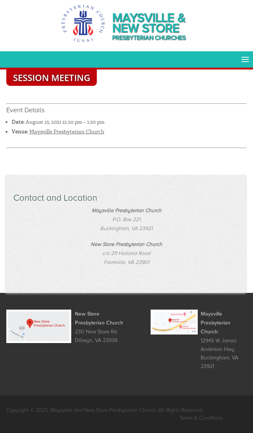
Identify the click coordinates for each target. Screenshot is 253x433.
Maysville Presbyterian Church (66, 131)
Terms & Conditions (201, 418)
